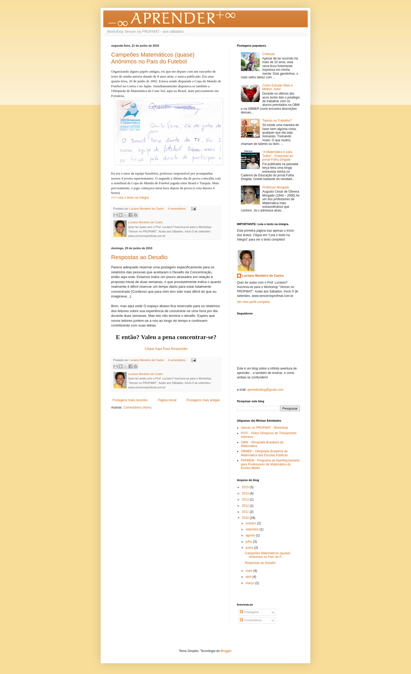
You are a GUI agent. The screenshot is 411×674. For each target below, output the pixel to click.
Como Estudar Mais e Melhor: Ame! (277, 87)
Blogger (226, 651)
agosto (251, 535)
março (250, 583)
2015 (246, 487)
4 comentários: (177, 208)
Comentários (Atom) (137, 407)
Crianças (268, 54)
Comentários (251, 620)
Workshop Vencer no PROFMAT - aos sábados (145, 31)
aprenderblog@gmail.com (265, 390)
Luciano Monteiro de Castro (263, 276)
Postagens (249, 612)
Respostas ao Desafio (139, 257)
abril (249, 577)
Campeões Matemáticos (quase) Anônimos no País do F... (267, 555)
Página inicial (167, 400)
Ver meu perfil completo (253, 302)
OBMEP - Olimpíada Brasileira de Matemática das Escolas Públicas (264, 453)
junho (250, 548)
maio (249, 571)
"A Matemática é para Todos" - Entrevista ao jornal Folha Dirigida (277, 155)
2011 (246, 512)
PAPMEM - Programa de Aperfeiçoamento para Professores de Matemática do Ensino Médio (270, 464)
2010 (246, 518)
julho (249, 541)
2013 (246, 499)
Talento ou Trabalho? (277, 120)
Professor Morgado (275, 187)
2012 (246, 506)
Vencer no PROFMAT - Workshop (264, 428)
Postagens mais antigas (203, 400)
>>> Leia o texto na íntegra (130, 197)
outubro (251, 523)
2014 (246, 493)
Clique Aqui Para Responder (166, 349)
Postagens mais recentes (130, 400)
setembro (252, 529)
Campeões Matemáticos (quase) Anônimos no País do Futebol (152, 58)
